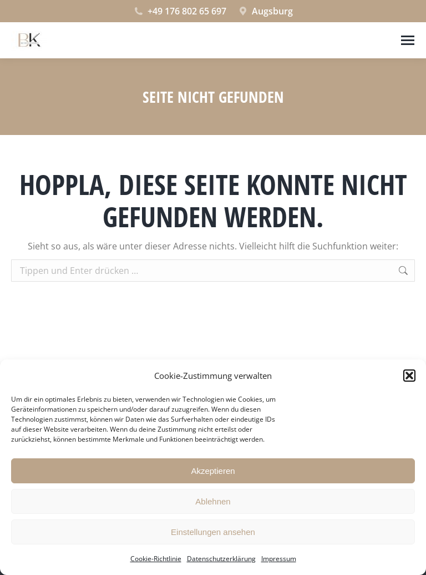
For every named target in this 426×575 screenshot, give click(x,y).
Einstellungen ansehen (213, 532)
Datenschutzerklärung (221, 558)
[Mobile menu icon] (407, 40)
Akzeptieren (213, 471)
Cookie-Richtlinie (155, 558)
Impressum (278, 558)
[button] (409, 375)
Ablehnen (212, 501)
